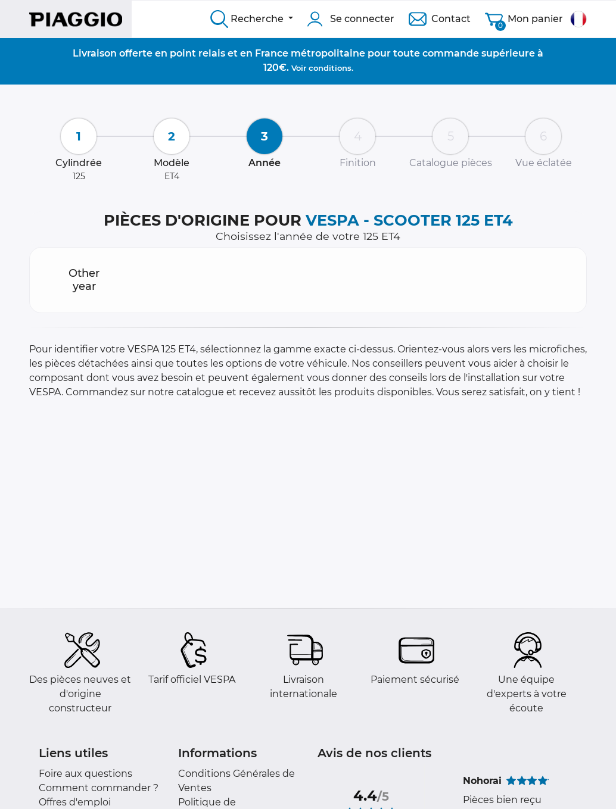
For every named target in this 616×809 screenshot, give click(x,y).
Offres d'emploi (75, 802)
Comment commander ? (98, 788)
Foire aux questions (85, 773)
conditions (330, 68)
